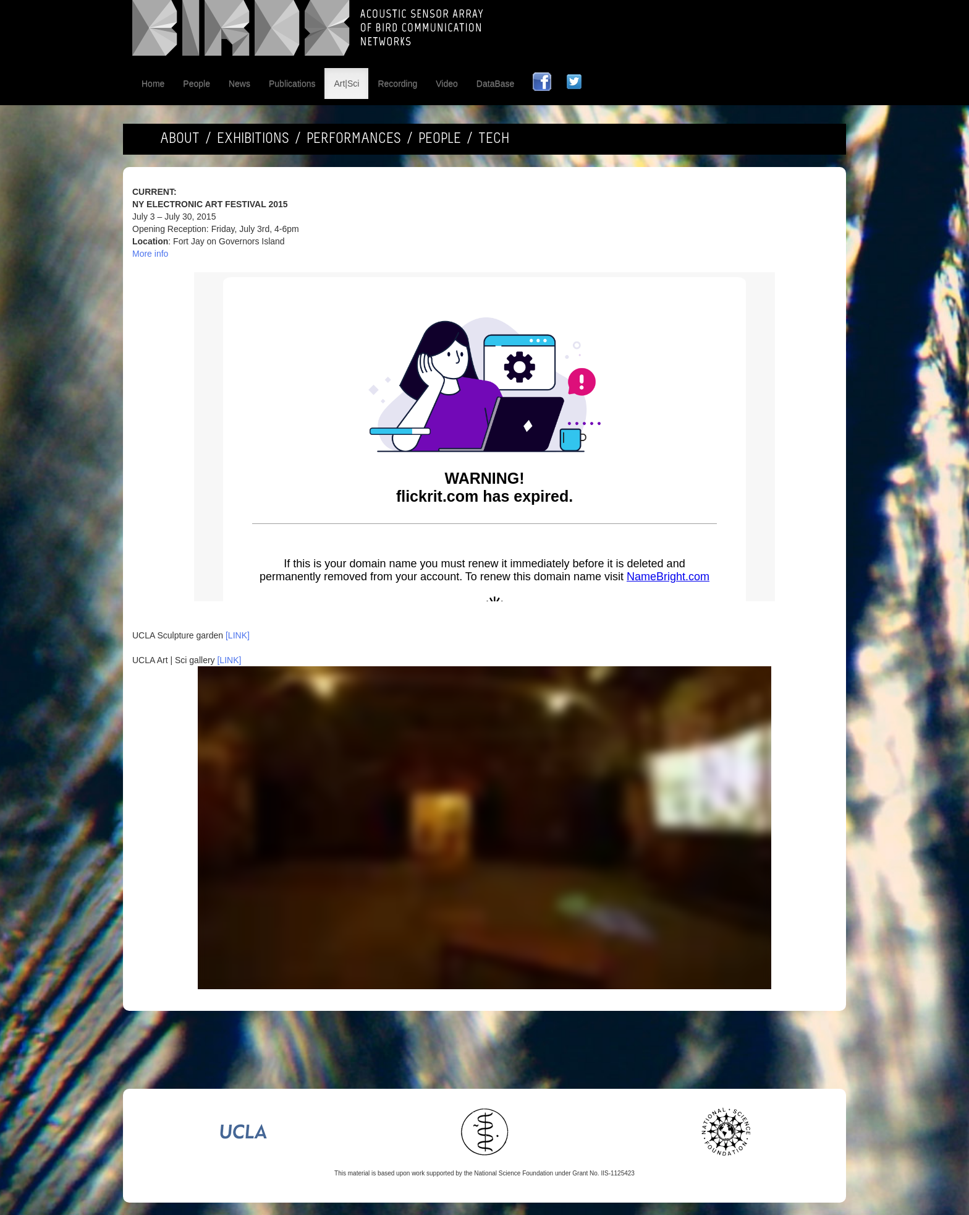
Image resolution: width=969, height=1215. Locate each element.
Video (447, 83)
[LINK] (238, 635)
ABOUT (180, 139)
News (239, 83)
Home (153, 83)
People (196, 83)
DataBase (495, 83)
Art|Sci (346, 83)
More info (150, 254)
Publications (292, 83)
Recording (397, 83)
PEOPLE (439, 139)
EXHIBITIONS (253, 139)
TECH (493, 139)
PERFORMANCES (354, 139)
